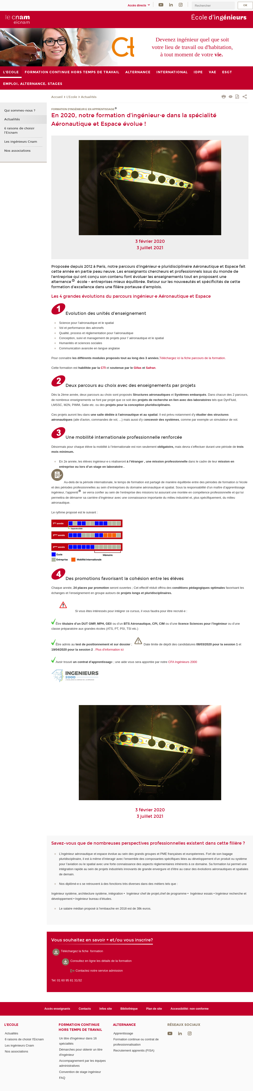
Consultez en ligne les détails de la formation (100, 961)
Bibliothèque (129, 1008)
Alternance (124, 1025)
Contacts (85, 1008)
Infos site (105, 1008)
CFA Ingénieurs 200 (181, 662)
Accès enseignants (57, 1008)
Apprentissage (123, 1033)
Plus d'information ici (109, 649)
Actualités (89, 97)
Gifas (137, 368)
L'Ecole (71, 97)
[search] (213, 6)
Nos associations (17, 151)
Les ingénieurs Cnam (20, 142)
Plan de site (154, 1008)
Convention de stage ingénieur (80, 1072)
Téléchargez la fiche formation (82, 951)
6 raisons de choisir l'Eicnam (19, 131)
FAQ (62, 1078)
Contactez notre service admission (96, 970)
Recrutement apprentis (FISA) (134, 1050)
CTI (103, 368)
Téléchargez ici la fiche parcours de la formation (192, 358)
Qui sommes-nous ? (19, 110)
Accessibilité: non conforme (190, 1008)
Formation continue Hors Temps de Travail (80, 1027)
